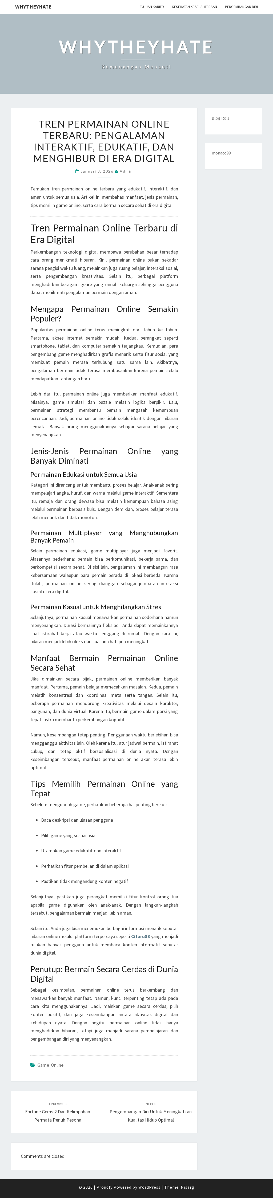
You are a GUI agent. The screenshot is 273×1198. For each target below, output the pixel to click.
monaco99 (221, 153)
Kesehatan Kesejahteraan (194, 6)
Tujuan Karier (152, 6)
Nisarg (187, 1187)
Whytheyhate (33, 6)
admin (126, 171)
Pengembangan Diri (241, 6)
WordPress (149, 1187)
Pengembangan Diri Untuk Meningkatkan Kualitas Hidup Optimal (151, 1112)
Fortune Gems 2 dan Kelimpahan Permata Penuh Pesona (57, 1112)
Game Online (50, 1065)
